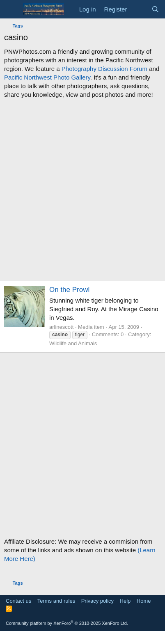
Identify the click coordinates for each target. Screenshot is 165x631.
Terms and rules (56, 601)
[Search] (155, 9)
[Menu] (11, 9)
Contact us (18, 601)
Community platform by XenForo (67, 623)
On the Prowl (69, 290)
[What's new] (139, 9)
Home (144, 601)
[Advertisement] (82, 189)
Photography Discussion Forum (104, 68)
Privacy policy (97, 601)
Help (125, 601)
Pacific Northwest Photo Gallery (47, 77)
